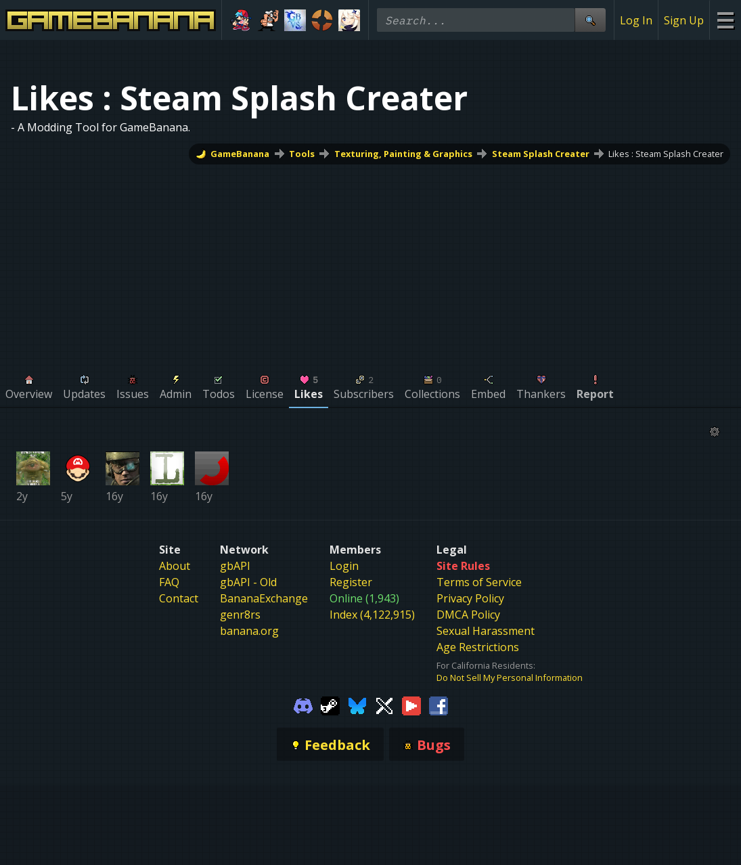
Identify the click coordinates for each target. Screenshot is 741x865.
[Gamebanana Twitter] (384, 704)
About (174, 565)
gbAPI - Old (248, 582)
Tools (302, 154)
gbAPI (235, 565)
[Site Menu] (725, 20)
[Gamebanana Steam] (330, 704)
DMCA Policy (468, 614)
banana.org (249, 630)
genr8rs (240, 614)
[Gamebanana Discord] (303, 704)
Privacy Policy (470, 598)
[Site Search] (590, 20)
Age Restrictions (477, 647)
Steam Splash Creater (540, 154)
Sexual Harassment (485, 630)
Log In (636, 20)
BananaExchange (264, 598)
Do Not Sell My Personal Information (509, 677)
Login (344, 565)
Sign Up (684, 20)
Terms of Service (479, 582)
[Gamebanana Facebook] (438, 704)
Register (351, 582)
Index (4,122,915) (372, 614)
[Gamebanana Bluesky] (357, 704)
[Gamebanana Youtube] (411, 704)
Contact (178, 598)
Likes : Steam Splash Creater (665, 154)
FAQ (169, 582)
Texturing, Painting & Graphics (403, 154)
